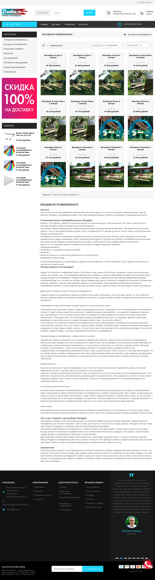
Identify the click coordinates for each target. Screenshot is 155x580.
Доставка (56, 24)
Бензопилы (8, 53)
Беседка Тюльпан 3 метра (111, 148)
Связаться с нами (93, 507)
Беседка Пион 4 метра (53, 148)
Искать (89, 13)
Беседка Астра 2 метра (53, 56)
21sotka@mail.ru (13, 509)
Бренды (63, 487)
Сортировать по (98, 45)
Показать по (133, 45)
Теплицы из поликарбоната (15, 40)
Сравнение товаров (94, 503)
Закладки (90, 495)
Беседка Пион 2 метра (111, 102)
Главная (44, 24)
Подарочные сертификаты (65, 492)
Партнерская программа (69, 497)
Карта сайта (65, 510)
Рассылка (90, 499)
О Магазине (40, 487)
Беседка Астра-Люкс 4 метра (82, 102)
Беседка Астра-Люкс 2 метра (140, 56)
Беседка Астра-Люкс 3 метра (53, 102)
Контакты (83, 24)
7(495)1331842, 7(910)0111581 (15, 505)
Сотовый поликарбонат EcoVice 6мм (24, 150)
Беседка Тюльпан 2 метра (82, 148)
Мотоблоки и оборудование (15, 63)
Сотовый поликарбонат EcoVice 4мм (24, 165)
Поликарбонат (10, 72)
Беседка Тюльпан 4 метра (140, 148)
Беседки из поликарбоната (15, 44)
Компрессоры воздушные (15, 67)
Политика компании (43, 495)
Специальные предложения (65, 505)
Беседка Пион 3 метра (140, 102)
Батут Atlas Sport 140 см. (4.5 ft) (25, 134)
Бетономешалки (11, 58)
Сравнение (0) (56, 45)
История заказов (93, 491)
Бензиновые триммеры (14, 49)
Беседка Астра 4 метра (111, 56)
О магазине (70, 24)
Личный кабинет (93, 487)
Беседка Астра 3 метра (82, 56)
